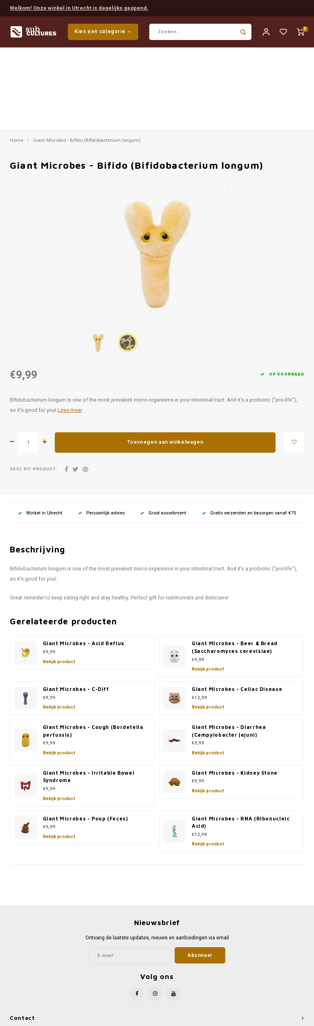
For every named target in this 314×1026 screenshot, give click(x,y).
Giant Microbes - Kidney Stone (235, 692)
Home (16, 60)
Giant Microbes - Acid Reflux (83, 563)
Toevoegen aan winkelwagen (165, 361)
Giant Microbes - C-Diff (76, 609)
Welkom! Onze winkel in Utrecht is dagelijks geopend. (79, 7)
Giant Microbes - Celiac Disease (237, 609)
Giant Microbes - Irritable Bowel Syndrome (89, 696)
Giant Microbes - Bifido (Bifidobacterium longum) (87, 60)
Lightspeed (176, 1018)
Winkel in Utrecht (40, 432)
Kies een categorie (103, 32)
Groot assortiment (163, 432)
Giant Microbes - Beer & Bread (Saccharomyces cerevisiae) (235, 567)
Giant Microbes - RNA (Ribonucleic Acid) (240, 742)
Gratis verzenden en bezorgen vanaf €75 (249, 432)
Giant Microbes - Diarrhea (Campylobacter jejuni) (229, 650)
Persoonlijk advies (101, 432)
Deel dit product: (34, 388)
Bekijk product (59, 581)
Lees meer (70, 329)
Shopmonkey (226, 1018)
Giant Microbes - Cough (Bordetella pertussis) (93, 650)
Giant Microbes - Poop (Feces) (85, 738)
